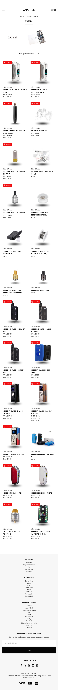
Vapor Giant (29, 608)
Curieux (29, 606)
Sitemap (29, 571)
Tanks (29, 590)
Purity (29, 619)
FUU (29, 612)
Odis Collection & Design (29, 623)
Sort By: (21, 54)
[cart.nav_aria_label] (54, 10)
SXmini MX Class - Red (12, 493)
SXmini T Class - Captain (13, 454)
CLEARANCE (29, 596)
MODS (29, 583)
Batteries (29, 592)
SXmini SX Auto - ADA (40, 290)
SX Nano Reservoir (39, 131)
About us (29, 563)
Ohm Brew (29, 625)
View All (29, 627)
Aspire (29, 614)
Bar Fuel (29, 621)
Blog (29, 567)
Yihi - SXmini (29, 616)
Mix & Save (29, 587)
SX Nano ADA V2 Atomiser (14, 212)
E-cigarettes (29, 581)
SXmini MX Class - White (41, 493)
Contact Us (29, 569)
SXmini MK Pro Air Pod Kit (14, 131)
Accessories (29, 594)
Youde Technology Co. (29, 610)
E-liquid (29, 585)
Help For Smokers (29, 565)
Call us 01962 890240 (28, 674)
